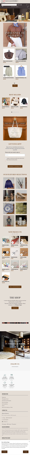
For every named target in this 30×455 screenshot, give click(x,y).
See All (15, 85)
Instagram (4, 424)
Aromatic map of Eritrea (6, 269)
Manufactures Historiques (6, 400)
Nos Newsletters (5, 404)
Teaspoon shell (14, 257)
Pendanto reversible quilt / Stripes (15, 245)
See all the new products (15, 286)
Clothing (9, 182)
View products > (9, 183)
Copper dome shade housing (15, 269)
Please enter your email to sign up (12, 152)
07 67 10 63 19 (5, 419)
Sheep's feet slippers (15, 106)
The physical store (5, 398)
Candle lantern (23, 257)
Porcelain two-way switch (6, 257)
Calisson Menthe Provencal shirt (8, 77)
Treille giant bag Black (7, 61)
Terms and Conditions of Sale (7, 407)
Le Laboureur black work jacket (24, 106)
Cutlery (21, 182)
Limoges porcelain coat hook (6, 106)
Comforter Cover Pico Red (24, 245)
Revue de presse (5, 402)
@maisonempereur (15, 366)
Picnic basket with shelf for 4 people (6, 281)
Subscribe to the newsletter (15, 166)
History (3, 405)
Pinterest (9, 424)
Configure (4, 451)
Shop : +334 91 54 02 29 (7, 417)
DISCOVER (15, 349)
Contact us (5, 421)
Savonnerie (21, 207)
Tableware (9, 207)
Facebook (14, 424)
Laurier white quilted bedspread (21, 61)
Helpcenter (4, 397)
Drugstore (21, 195)
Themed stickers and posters (6, 245)
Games (9, 220)
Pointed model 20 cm (24, 269)
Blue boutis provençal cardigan (21, 77)
